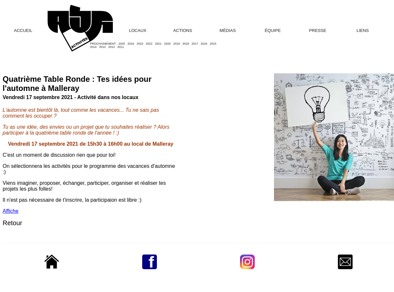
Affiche (11, 211)
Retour (12, 222)
